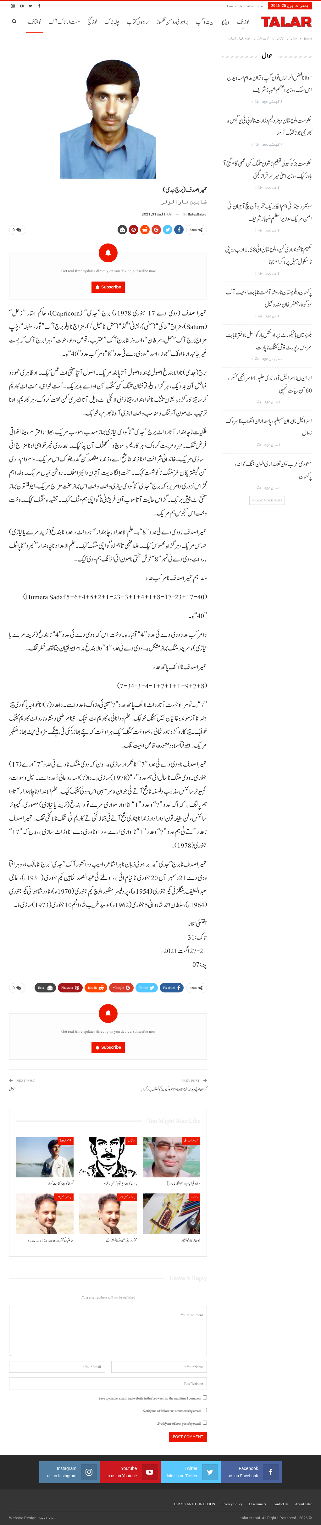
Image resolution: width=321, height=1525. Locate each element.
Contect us (234, 6)
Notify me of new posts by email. (179, 1421)
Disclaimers (257, 1501)
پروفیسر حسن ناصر (127, 1194)
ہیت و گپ (205, 22)
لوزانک (243, 22)
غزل (12, 1087)
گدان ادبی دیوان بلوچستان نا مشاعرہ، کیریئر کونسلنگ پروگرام (174, 1087)
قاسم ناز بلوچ (65, 1138)
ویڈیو (225, 22)
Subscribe (111, 285)
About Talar (255, 6)
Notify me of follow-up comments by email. (171, 1408)
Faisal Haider (46, 1515)
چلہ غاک (111, 22)
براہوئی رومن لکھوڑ (172, 22)
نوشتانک (34, 22)
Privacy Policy (232, 1501)
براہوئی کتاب (138, 22)
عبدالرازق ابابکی (191, 1138)
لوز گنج (92, 22)
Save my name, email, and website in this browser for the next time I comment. (149, 1396)
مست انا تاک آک (64, 22)
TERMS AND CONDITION (194, 1501)
